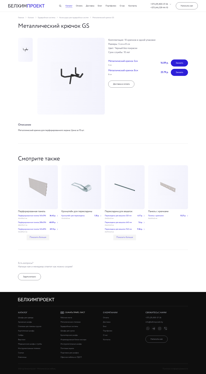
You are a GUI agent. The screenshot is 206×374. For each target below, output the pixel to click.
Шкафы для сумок (68, 331)
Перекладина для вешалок (118, 211)
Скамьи (21, 353)
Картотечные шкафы (26, 331)
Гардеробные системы (46, 17)
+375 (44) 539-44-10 (159, 7)
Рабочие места (66, 317)
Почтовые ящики (67, 348)
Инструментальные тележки (29, 348)
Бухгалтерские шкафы (69, 335)
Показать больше (38, 237)
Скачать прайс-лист (73, 312)
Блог (100, 5)
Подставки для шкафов (70, 353)
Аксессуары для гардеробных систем (74, 17)
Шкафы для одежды (25, 317)
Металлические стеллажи (71, 322)
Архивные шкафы (25, 322)
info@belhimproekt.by (154, 322)
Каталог (68, 5)
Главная (21, 17)
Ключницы (22, 357)
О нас (122, 5)
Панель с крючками (158, 211)
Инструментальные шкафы (71, 344)
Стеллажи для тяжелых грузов (29, 326)
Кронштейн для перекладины (76, 211)
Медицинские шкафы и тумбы (30, 344)
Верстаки (21, 339)
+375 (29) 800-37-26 (160, 4)
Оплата (79, 5)
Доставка (90, 5)
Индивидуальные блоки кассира (73, 339)
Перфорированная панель (31, 211)
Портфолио (110, 5)
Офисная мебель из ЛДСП (71, 357)
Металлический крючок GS (103, 17)
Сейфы (20, 335)
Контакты (132, 5)
